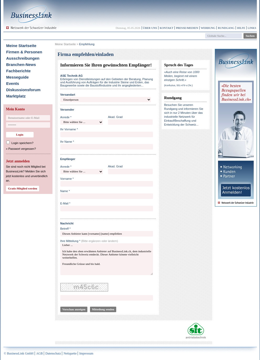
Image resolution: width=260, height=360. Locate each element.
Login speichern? (23, 143)
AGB (39, 353)
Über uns (150, 27)
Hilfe (241, 27)
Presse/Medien (187, 27)
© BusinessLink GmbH (19, 353)
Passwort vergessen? (22, 148)
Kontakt (166, 27)
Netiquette (70, 353)
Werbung (208, 27)
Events (12, 83)
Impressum (86, 353)
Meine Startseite (21, 45)
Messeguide (17, 77)
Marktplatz (16, 96)
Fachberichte (18, 71)
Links (252, 27)
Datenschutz (53, 353)
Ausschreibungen (23, 58)
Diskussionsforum (23, 90)
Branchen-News (21, 64)
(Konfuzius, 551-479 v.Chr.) (178, 85)
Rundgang (226, 27)
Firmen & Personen (24, 52)
